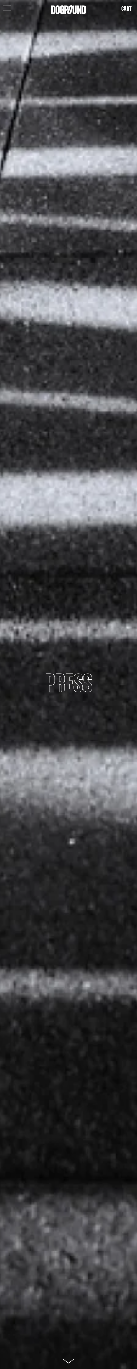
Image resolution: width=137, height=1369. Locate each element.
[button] (5, 7)
